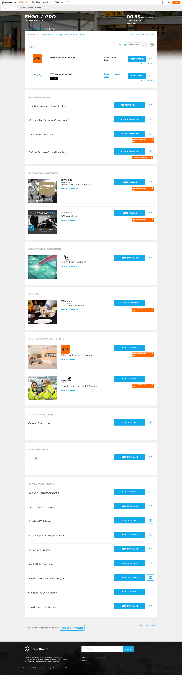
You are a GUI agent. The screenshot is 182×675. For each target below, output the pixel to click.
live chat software (148, 625)
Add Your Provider (72, 628)
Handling (49, 34)
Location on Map (33, 29)
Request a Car (129, 182)
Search (128, 649)
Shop (69, 2)
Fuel (42, 34)
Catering (58, 34)
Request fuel (137, 59)
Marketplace (23, 2)
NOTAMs (150, 34)
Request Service (130, 258)
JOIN (176, 2)
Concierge (47, 2)
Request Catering (129, 303)
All (37, 34)
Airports (30, 8)
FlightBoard (59, 2)
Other (81, 34)
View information (70, 189)
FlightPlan (36, 2)
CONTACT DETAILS (146, 64)
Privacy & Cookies (66, 668)
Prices (122, 45)
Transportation (70, 34)
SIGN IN (167, 2)
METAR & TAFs (137, 34)
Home (22, 8)
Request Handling (130, 105)
